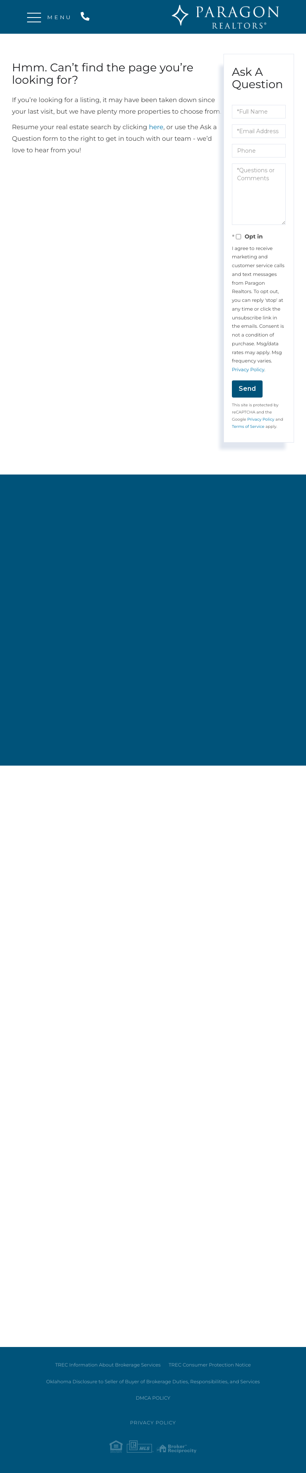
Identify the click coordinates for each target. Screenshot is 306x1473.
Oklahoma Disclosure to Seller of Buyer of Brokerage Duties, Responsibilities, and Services (153, 1382)
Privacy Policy (248, 370)
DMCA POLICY (153, 1398)
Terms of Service (248, 426)
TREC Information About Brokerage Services (108, 1365)
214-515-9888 (87, 17)
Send (247, 388)
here (156, 127)
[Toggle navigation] (34, 17)
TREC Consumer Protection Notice (210, 1365)
